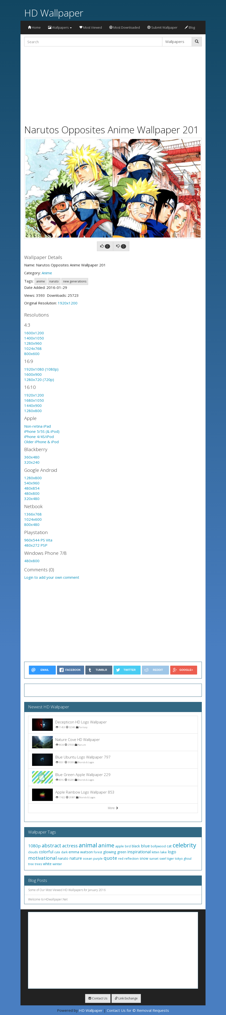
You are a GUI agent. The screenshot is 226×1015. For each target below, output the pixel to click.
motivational (42, 858)
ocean (87, 858)
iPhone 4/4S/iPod (39, 436)
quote (110, 858)
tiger (170, 858)
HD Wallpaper (53, 12)
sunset (153, 858)
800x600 (31, 353)
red (120, 858)
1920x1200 (67, 302)
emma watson (81, 851)
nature (75, 858)
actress (70, 846)
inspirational (139, 852)
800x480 (31, 524)
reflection (131, 858)
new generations (74, 281)
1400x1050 (34, 338)
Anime (47, 272)
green (121, 852)
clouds (33, 852)
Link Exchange (126, 998)
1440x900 (33, 405)
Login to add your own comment (51, 577)
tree (31, 864)
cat (169, 846)
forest (98, 852)
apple (119, 846)
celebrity (184, 845)
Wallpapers (60, 27)
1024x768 (33, 348)
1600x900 (33, 374)
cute (57, 852)
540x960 (31, 482)
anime (40, 281)
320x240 (31, 462)
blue (145, 846)
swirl (162, 858)
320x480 (31, 498)
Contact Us (97, 998)
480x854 (31, 488)
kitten (155, 852)
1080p (34, 846)
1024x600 (33, 519)
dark (64, 852)
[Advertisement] (113, 84)
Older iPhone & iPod (41, 441)
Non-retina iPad (37, 426)
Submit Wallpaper (162, 27)
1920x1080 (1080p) (41, 369)
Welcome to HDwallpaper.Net (48, 899)
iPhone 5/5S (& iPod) (41, 431)
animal (88, 845)
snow (144, 858)
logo (172, 852)
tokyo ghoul (183, 858)
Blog (190, 27)
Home (34, 27)
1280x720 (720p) (39, 379)
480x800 (31, 493)
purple (98, 858)
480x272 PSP (35, 545)
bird (128, 846)
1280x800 (33, 410)
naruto (54, 281)
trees (38, 864)
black (136, 846)
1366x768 (33, 514)
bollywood (158, 846)
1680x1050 (34, 400)
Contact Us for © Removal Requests (138, 1010)
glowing (109, 851)
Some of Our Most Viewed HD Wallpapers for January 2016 (67, 890)
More (113, 808)
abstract (51, 845)
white (47, 863)
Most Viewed (90, 27)
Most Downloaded (124, 27)
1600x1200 (34, 332)
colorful (46, 852)
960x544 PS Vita (38, 539)
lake (163, 852)
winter (57, 864)
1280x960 (33, 343)
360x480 (31, 457)
